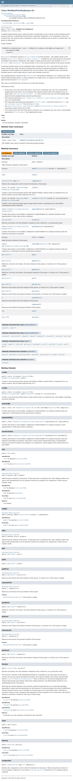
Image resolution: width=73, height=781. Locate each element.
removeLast (36, 304)
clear (34, 174)
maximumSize (36, 226)
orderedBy (35, 244)
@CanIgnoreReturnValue (10, 473)
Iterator (5, 220)
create (34, 187)
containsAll (15, 336)
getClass (27, 344)
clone (4, 344)
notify (44, 344)
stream (53, 354)
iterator (35, 220)
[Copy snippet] (68, 47)
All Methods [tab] (6, 153)
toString (67, 336)
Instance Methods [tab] (34, 153)
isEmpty (24, 336)
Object (4, 317)
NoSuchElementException (12, 597)
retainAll (49, 336)
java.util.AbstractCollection (13, 15)
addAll (34, 168)
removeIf (34, 354)
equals (10, 344)
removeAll (40, 336)
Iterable (6, 23)
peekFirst (35, 261)
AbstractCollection (31, 333)
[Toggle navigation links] (2, 2)
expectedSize (36, 209)
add (33, 162)
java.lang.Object (6, 13)
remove (12, 328)
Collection (17, 23)
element (4, 328)
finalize (18, 344)
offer (34, 237)
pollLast (35, 291)
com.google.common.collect (10, 5)
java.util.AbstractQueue (14, 16)
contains (5, 336)
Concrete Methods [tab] (50, 153)
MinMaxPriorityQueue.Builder (30, 140)
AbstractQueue (12, 31)
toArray (34, 317)
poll (33, 278)
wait (59, 344)
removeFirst (36, 297)
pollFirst (35, 284)
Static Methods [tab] (19, 153)
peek (33, 254)
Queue (28, 23)
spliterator (44, 354)
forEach (4, 362)
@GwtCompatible (6, 27)
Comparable (20, 187)
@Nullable (5, 254)
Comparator (6, 181)
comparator (36, 181)
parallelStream (23, 354)
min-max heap (31, 75)
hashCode (36, 344)
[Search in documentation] (61, 6)
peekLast (35, 269)
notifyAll (52, 344)
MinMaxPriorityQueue (28, 5)
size (33, 311)
